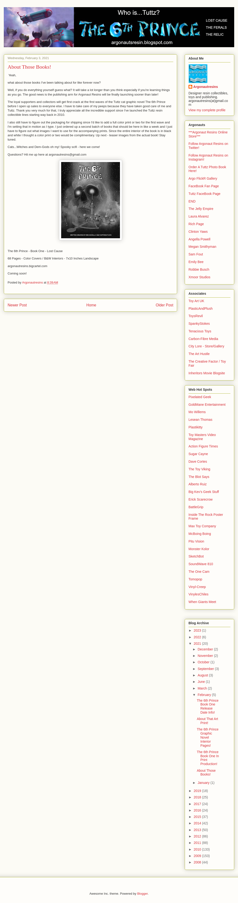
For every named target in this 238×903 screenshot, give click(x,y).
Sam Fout (195, 254)
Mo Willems (197, 412)
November (206, 656)
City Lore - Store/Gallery (206, 346)
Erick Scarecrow (200, 499)
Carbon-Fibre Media (203, 339)
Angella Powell (199, 239)
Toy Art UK (196, 301)
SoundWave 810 (200, 564)
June (202, 682)
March (203, 688)
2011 (198, 843)
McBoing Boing (199, 534)
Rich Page (196, 224)
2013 (198, 830)
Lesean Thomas (200, 419)
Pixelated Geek (199, 397)
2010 (198, 849)
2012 (198, 836)
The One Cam (198, 571)
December (206, 649)
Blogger (142, 893)
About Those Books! (206, 772)
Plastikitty (195, 427)
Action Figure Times (203, 446)
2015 (198, 817)
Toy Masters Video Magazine (202, 437)
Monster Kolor (198, 549)
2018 (198, 797)
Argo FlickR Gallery (202, 178)
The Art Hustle (199, 354)
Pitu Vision (196, 541)
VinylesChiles (198, 594)
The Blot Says (198, 477)
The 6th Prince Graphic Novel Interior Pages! (207, 737)
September (206, 669)
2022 (198, 637)
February (205, 695)
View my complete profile (206, 110)
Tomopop (195, 579)
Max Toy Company (202, 526)
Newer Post (17, 305)
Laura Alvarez (198, 216)
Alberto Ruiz (197, 484)
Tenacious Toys (199, 331)
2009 (198, 856)
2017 (198, 804)
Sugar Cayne (198, 454)
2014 (198, 823)
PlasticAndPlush (200, 308)
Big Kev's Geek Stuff (203, 492)
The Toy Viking (199, 469)
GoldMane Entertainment (207, 404)
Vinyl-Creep (197, 587)
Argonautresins (205, 87)
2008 (198, 862)
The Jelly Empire (200, 209)
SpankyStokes (199, 323)
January (204, 783)
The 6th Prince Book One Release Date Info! (207, 706)
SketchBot (196, 556)
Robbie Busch (198, 269)
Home (91, 305)
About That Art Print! (207, 721)
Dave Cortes (197, 461)
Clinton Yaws (198, 231)
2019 (198, 791)
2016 (198, 810)
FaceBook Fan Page (203, 186)
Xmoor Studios (199, 277)
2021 (198, 643)
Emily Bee (195, 262)
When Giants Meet (202, 602)
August (203, 675)
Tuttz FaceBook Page (204, 194)
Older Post (164, 305)
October (204, 662)
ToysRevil (195, 316)
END (192, 201)
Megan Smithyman (202, 247)
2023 (198, 630)
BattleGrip (195, 507)
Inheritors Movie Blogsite (206, 373)
